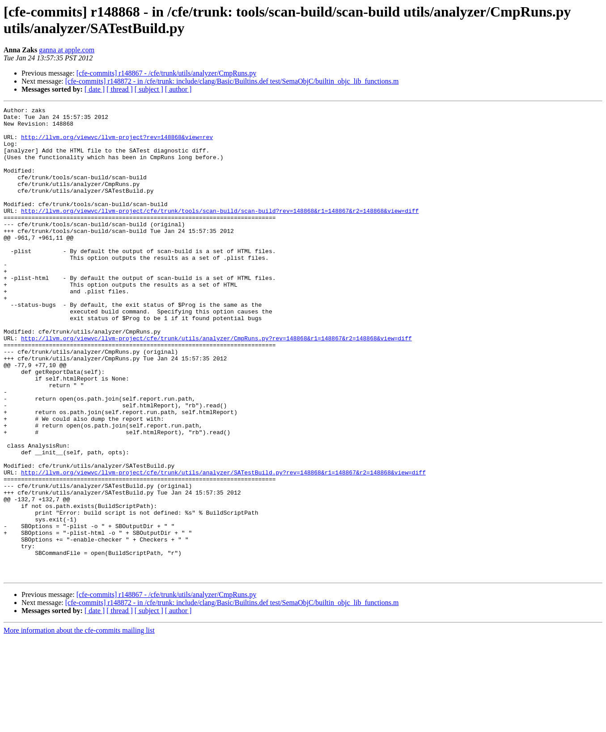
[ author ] (178, 89)
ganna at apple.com (66, 50)
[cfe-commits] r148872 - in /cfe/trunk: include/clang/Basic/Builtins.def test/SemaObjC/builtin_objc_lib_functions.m (232, 81)
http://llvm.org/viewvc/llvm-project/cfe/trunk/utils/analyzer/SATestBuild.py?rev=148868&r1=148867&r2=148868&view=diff (223, 546)
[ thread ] (119, 89)
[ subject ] (149, 89)
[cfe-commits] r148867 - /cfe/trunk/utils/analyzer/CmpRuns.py (166, 73)
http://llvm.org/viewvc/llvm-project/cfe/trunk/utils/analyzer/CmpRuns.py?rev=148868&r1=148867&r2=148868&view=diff (216, 385)
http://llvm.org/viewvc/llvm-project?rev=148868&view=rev (117, 144)
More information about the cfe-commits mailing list (79, 724)
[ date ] (95, 89)
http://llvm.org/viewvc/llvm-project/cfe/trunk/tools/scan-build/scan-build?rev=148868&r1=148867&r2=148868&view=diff (220, 232)
